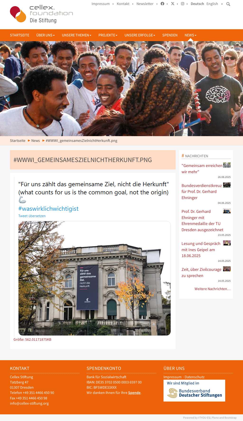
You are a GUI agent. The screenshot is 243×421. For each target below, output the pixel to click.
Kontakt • (125, 3)
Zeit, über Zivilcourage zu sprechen (206, 272)
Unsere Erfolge (140, 35)
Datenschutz (195, 377)
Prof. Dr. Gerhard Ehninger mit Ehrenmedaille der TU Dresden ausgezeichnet (206, 220)
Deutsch (197, 3)
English (212, 3)
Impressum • (103, 3)
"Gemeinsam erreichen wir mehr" (206, 168)
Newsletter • (147, 3)
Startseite (19, 35)
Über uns (45, 35)
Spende (134, 392)
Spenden (170, 35)
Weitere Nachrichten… (213, 289)
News (190, 35)
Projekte (107, 35)
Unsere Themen (76, 35)
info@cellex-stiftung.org (29, 403)
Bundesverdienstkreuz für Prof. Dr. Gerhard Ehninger (206, 191)
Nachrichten (196, 155)
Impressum (173, 377)
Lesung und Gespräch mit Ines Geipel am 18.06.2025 (206, 249)
